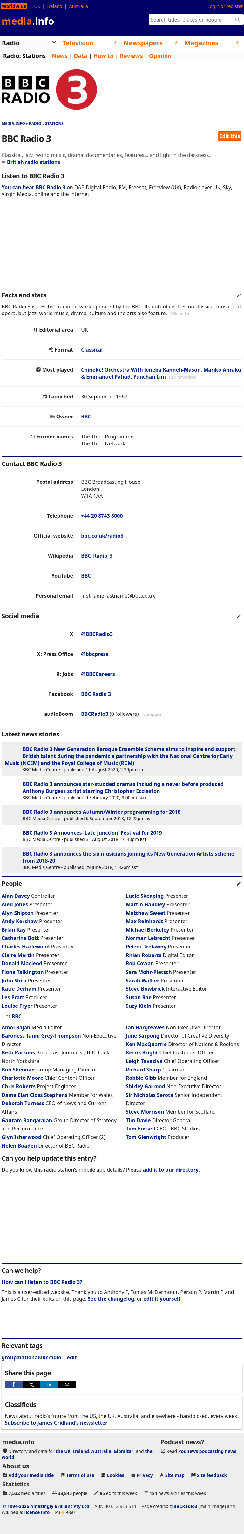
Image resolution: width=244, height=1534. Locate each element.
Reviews (131, 56)
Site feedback (212, 1475)
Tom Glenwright (146, 1137)
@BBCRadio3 (97, 634)
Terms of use (80, 1475)
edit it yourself (161, 1298)
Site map (175, 1475)
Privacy (145, 1475)
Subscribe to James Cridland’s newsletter (56, 1422)
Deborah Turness (23, 1103)
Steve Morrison (145, 1111)
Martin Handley (145, 904)
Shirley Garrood (145, 1086)
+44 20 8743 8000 (102, 515)
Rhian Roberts (143, 955)
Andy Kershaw (20, 921)
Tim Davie (138, 1120)
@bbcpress (94, 653)
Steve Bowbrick (145, 988)
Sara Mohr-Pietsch (149, 971)
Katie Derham (19, 988)
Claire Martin (18, 955)
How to (103, 56)
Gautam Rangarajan (27, 1120)
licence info (37, 1512)
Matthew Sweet (146, 912)
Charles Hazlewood (26, 946)
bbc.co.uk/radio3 (102, 535)
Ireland (54, 6)
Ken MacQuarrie (146, 1044)
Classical (92, 349)
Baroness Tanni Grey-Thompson (42, 1035)
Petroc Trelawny (146, 946)
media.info (13, 123)
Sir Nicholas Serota (149, 1094)
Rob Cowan (140, 963)
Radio (35, 123)
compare (152, 714)
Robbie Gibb (141, 1077)
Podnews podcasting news (207, 1451)
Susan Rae (139, 997)
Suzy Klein (139, 1005)
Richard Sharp (143, 1069)
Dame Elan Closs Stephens (35, 1094)
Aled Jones (15, 904)
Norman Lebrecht (148, 938)
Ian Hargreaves (145, 1027)
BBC (86, 416)
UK (37, 6)
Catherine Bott (20, 938)
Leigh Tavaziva (144, 1061)
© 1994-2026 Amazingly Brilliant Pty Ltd (46, 1506)
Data (80, 56)
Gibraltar (123, 1451)
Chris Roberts (19, 1086)
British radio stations (31, 162)
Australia (78, 6)
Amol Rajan (16, 1027)
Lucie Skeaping (145, 895)
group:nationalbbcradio (31, 1357)
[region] (122, 247)
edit (72, 1357)
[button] (14, 1384)
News (59, 56)
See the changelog (111, 1298)
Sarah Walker (142, 980)
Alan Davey (16, 895)
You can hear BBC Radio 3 (33, 187)
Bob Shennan (18, 1069)
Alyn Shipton (18, 912)
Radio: (12, 56)
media (28, 21)
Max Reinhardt (144, 921)
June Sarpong (142, 1035)
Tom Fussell (140, 1128)
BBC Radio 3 (96, 693)
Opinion (160, 56)
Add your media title (31, 1475)
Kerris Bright (142, 1052)
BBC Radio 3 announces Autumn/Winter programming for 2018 (102, 811)
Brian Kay (14, 929)
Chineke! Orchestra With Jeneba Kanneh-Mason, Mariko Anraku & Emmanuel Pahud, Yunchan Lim (161, 373)
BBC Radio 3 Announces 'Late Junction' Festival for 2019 (92, 832)
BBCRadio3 (94, 713)
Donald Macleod (22, 963)
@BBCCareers (98, 673)
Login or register (225, 6)
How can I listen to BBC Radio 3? (42, 1281)
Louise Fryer (17, 1005)
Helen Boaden (19, 1145)
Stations (34, 56)
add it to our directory (171, 1169)
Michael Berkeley (147, 929)
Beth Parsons (18, 1052)
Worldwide (14, 6)
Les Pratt (13, 997)
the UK (63, 1451)
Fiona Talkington (23, 971)
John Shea (14, 980)
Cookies (115, 1475)
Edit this (230, 136)
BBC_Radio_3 (96, 555)
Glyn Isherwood (21, 1137)
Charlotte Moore (22, 1077)
